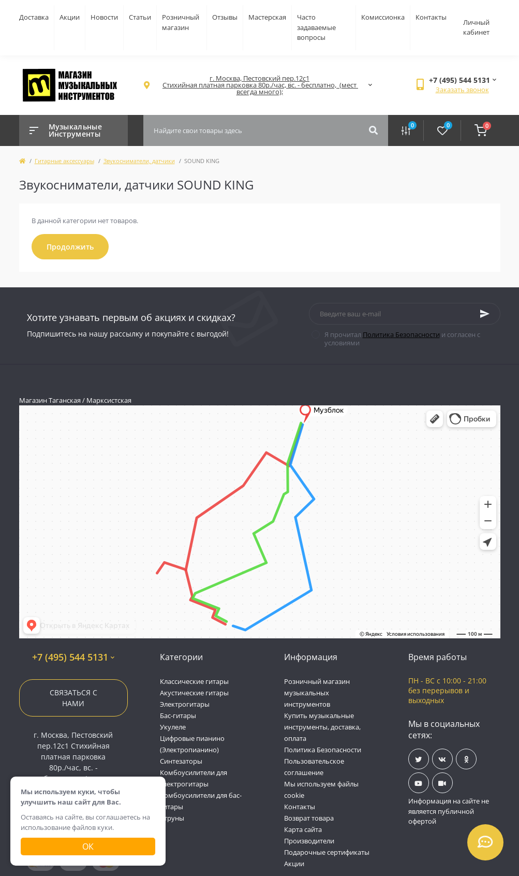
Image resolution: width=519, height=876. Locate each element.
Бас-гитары (178, 715)
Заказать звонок (462, 89)
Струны (172, 818)
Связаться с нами (73, 698)
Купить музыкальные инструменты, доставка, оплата (322, 727)
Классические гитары (194, 681)
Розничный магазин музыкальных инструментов (317, 693)
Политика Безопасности (401, 334)
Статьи (140, 17)
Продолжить (70, 247)
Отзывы (225, 17)
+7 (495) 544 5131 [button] (73, 657)
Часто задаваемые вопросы (316, 27)
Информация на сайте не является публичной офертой (448, 811)
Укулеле (173, 727)
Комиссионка (383, 17)
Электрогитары (185, 704)
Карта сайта (303, 829)
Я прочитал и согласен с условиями (402, 338)
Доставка (34, 17)
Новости (104, 17)
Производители (309, 840)
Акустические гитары (194, 692)
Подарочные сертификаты (326, 852)
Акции (70, 17)
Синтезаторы (181, 761)
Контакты (431, 17)
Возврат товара (309, 818)
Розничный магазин (180, 22)
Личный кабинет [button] (476, 27)
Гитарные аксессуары (64, 161)
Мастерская (267, 17)
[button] (259, 85)
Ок (88, 846)
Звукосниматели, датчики (139, 161)
